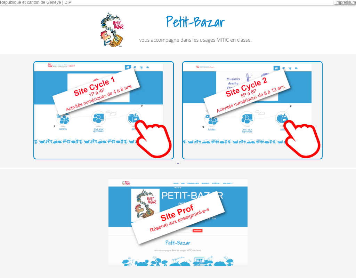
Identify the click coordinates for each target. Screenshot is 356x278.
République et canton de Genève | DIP (35, 2)
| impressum (344, 2)
